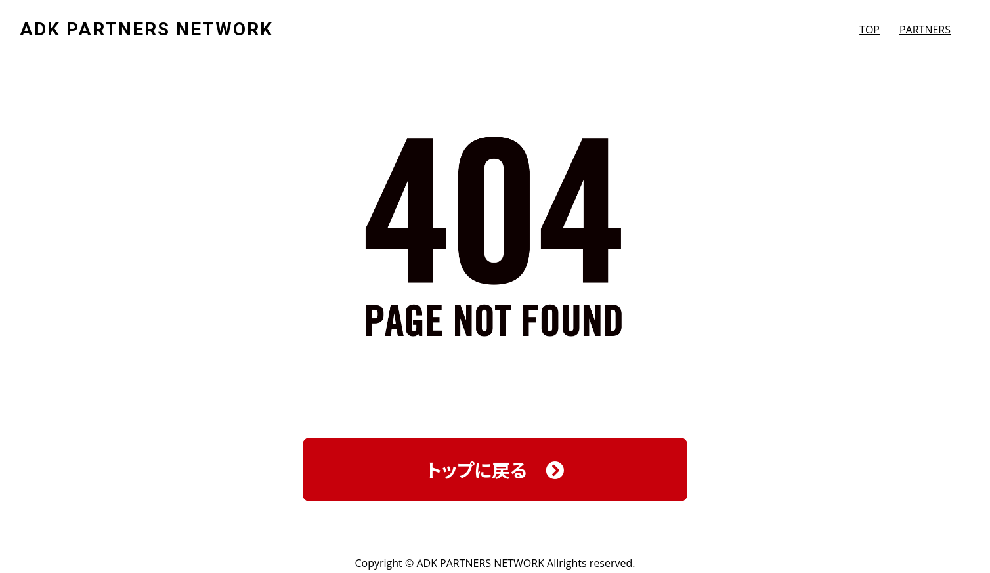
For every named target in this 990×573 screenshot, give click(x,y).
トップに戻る (495, 469)
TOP (869, 29)
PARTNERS (925, 29)
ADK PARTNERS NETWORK (146, 29)
